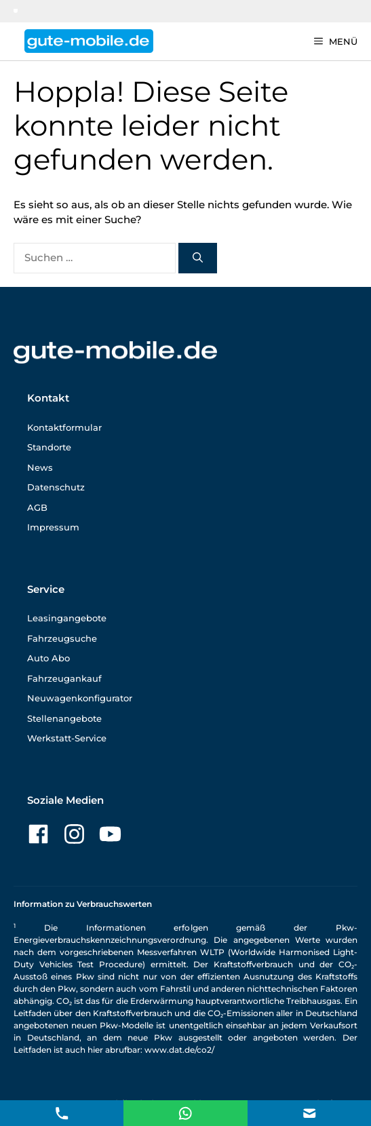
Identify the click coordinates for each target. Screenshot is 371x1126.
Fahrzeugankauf (64, 678)
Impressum (53, 527)
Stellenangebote (64, 718)
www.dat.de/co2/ (179, 1050)
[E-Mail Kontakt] (185, 1112)
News (40, 467)
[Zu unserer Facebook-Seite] (38, 834)
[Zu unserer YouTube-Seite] (110, 834)
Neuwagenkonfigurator (79, 698)
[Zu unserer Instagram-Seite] (74, 834)
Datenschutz (56, 487)
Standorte (49, 447)
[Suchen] (197, 258)
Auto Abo (48, 658)
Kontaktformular (64, 427)
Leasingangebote (66, 618)
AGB (37, 507)
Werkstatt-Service (66, 738)
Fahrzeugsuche (62, 638)
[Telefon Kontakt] (62, 1112)
